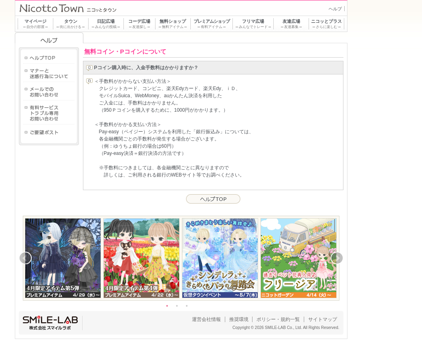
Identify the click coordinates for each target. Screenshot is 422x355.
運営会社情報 (206, 319)
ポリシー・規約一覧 (278, 319)
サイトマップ (322, 319)
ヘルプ (335, 8)
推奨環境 (238, 319)
